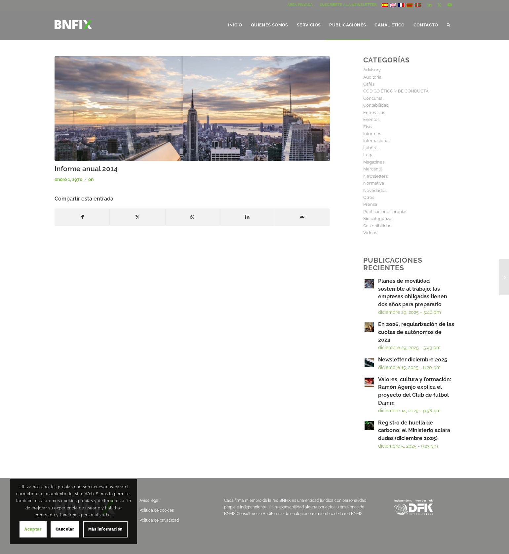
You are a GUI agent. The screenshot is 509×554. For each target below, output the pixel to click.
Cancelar (65, 529)
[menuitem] (300, 5)
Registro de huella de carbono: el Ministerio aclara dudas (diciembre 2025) (414, 431)
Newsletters (375, 176)
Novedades (374, 190)
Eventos (371, 119)
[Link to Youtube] (449, 5)
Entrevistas (374, 112)
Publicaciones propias (385, 211)
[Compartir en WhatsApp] (192, 217)
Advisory (372, 69)
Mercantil (372, 168)
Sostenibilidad (377, 225)
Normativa (373, 183)
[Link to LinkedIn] (429, 5)
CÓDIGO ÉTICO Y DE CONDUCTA (396, 91)
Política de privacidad (159, 520)
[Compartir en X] (137, 217)
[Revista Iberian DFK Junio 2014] (504, 277)
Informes (372, 133)
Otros (368, 197)
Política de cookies (156, 510)
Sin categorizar (378, 218)
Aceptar (32, 529)
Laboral (371, 147)
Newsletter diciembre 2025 (412, 359)
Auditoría (372, 77)
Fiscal (369, 126)
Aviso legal (149, 500)
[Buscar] (448, 25)
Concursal (373, 98)
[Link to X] (439, 5)
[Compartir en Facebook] (82, 217)
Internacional (376, 140)
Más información (105, 529)
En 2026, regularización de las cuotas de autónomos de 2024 (416, 332)
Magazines (373, 162)
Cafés (368, 84)
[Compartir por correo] (302, 217)
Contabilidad (376, 105)
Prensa (370, 204)
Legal (369, 154)
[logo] (73, 30)
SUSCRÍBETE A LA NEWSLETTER (348, 5)
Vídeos (370, 232)
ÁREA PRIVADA (300, 5)
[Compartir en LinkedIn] (247, 217)
